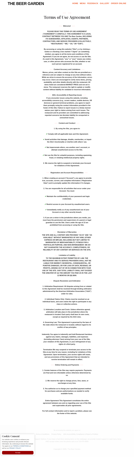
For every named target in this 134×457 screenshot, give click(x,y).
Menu (83, 3)
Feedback (92, 3)
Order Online (118, 3)
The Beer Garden (26, 3)
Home (75, 3)
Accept (17, 453)
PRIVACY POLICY (15, 448)
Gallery (104, 3)
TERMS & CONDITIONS (21, 446)
